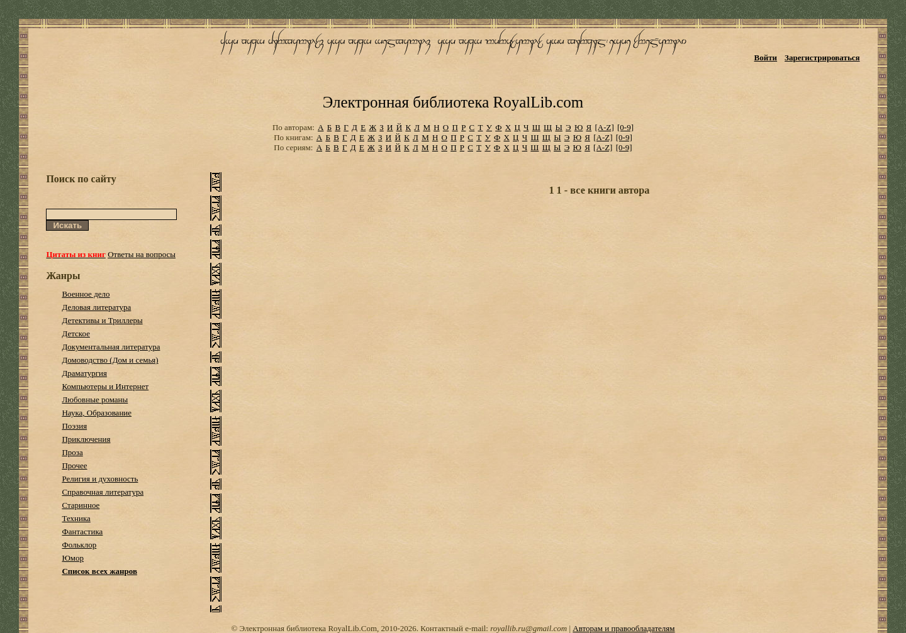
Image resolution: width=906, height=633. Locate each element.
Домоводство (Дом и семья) (110, 360)
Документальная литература (111, 346)
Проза (72, 452)
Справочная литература (102, 492)
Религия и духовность (100, 478)
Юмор (73, 558)
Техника (76, 518)
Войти (766, 57)
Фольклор (79, 544)
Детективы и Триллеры (102, 320)
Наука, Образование (96, 412)
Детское (76, 333)
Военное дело (85, 294)
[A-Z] (604, 127)
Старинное (80, 505)
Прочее (74, 465)
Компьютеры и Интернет (105, 386)
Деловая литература (96, 307)
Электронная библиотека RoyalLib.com (453, 102)
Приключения (86, 439)
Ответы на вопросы (142, 254)
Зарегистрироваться (822, 57)
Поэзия (74, 426)
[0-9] (625, 127)
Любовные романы (95, 399)
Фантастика (82, 531)
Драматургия (84, 373)
